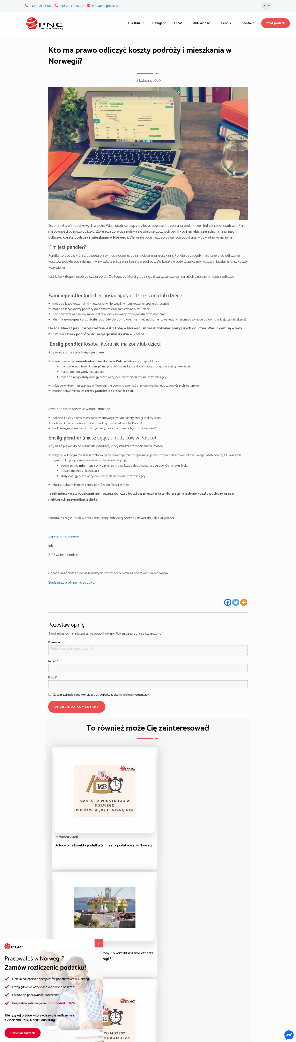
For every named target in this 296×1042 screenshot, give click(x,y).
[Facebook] (227, 602)
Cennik (226, 23)
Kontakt (248, 23)
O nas (178, 23)
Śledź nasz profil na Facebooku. (72, 582)
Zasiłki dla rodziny (101, 990)
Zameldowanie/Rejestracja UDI (172, 999)
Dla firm (134, 23)
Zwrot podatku (276, 23)
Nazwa (53, 661)
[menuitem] (135, 23)
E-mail (52, 677)
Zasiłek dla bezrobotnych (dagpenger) (115, 996)
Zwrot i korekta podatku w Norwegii (114, 984)
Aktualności (201, 23)
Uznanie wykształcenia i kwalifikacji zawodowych (174, 991)
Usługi (157, 23)
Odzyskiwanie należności (106, 1002)
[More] (243, 602)
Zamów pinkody (233, 997)
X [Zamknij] (98, 50)
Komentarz (54, 642)
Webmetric (260, 1037)
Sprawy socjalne (100, 1020)
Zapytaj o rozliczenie (63, 536)
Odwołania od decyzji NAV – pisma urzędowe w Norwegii (113, 1011)
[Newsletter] (264, 987)
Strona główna (38, 984)
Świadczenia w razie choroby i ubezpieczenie (171, 979)
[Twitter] (235, 602)
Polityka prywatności (165, 1017)
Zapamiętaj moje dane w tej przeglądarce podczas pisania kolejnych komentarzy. (101, 694)
